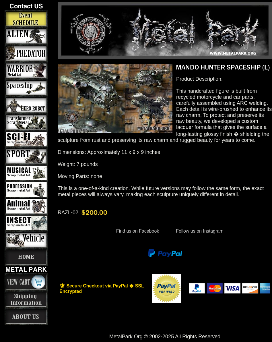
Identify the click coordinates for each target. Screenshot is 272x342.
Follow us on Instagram (199, 231)
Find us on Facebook (137, 231)
